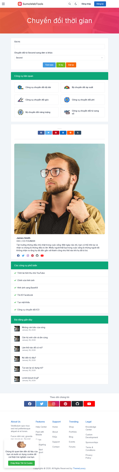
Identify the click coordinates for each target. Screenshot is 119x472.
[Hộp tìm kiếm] (69, 3)
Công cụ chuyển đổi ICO (28, 309)
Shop (71, 427)
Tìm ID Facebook (25, 295)
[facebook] (18, 256)
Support (56, 442)
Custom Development (92, 436)
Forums (72, 447)
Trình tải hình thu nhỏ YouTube (31, 273)
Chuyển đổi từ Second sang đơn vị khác (33, 52)
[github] (37, 256)
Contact (55, 447)
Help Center (41, 427)
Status (38, 439)
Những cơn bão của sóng (33, 327)
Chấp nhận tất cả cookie (22, 463)
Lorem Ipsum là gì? (30, 378)
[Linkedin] (63, 133)
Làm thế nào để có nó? (32, 347)
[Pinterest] (56, 133)
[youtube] (42, 256)
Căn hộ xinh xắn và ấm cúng (35, 337)
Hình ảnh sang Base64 (27, 287)
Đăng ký (100, 4)
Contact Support (39, 450)
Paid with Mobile (40, 433)
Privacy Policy (89, 456)
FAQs (54, 437)
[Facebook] (41, 133)
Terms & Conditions (90, 448)
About (55, 432)
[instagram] (28, 256)
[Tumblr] (77, 133)
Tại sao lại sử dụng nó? (32, 368)
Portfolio (73, 432)
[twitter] (23, 256)
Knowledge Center (91, 428)
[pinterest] (33, 256)
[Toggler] (3, 4)
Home (55, 427)
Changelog (41, 444)
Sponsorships (92, 442)
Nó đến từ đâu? (29, 357)
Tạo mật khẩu (23, 302)
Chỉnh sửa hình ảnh (25, 280)
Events (72, 442)
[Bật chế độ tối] (75, 3)
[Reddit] (70, 133)
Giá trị (17, 41)
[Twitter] (48, 133)
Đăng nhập (86, 4)
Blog (71, 437)
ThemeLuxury (79, 468)
